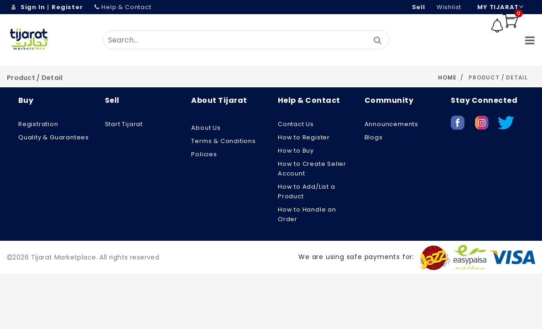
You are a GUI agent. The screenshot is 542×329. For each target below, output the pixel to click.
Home (447, 77)
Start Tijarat (124, 124)
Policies (204, 154)
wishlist (449, 7)
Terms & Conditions (223, 141)
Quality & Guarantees (53, 137)
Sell (418, 7)
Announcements (391, 124)
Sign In (33, 7)
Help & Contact (122, 7)
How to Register (304, 137)
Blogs (374, 137)
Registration (38, 124)
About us (205, 127)
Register (67, 7)
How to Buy (296, 150)
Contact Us (296, 124)
